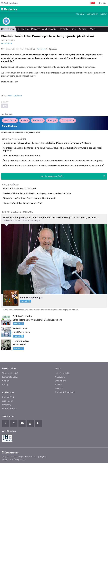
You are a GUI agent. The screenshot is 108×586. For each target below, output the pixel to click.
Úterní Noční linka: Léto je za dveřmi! (32, 318)
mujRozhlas (7, 174)
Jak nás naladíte (62, 496)
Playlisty (63, 29)
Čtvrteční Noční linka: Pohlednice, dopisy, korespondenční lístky (47, 294)
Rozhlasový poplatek (65, 515)
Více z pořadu (10, 278)
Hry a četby (10, 181)
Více (94, 29)
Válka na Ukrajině (10, 496)
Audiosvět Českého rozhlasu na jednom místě (20, 193)
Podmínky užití (31, 579)
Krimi (24, 181)
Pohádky (38, 181)
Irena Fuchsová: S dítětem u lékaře (31, 228)
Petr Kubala (41, 109)
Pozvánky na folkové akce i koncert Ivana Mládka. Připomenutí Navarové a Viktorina (57, 203)
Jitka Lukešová (15, 156)
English (43, 579)
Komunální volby (10, 499)
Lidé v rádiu (60, 503)
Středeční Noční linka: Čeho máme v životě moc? (39, 306)
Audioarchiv (92, 14)
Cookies (5, 579)
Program (80, 14)
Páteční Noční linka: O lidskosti (29, 282)
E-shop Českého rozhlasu (17, 334)
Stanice (5, 503)
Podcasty (6, 527)
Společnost (8, 29)
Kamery (103, 14)
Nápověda (60, 499)
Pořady (35, 29)
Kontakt (58, 511)
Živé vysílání (67, 181)
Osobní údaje (17, 579)
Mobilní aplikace (9, 531)
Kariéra (58, 507)
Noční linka (6, 43)
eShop (5, 507)
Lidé (73, 29)
